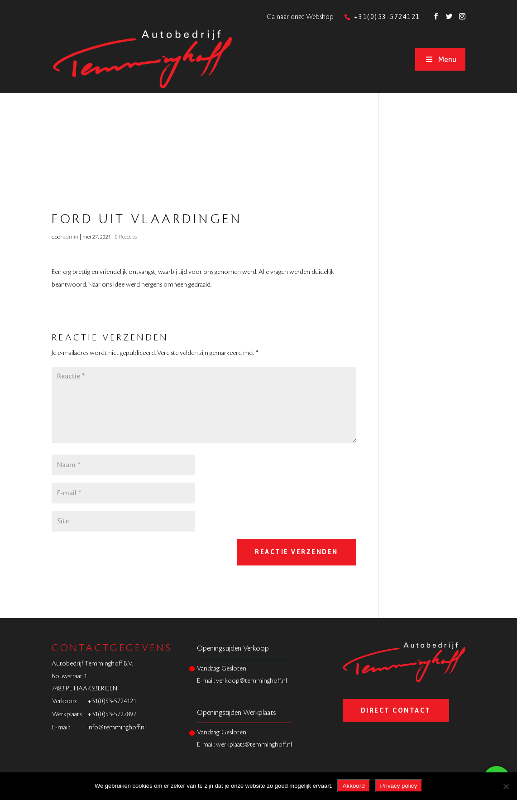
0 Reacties (126, 237)
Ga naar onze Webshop (300, 17)
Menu (440, 59)
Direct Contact (396, 710)
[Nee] (505, 786)
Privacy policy (398, 785)
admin (70, 237)
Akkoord (354, 785)
